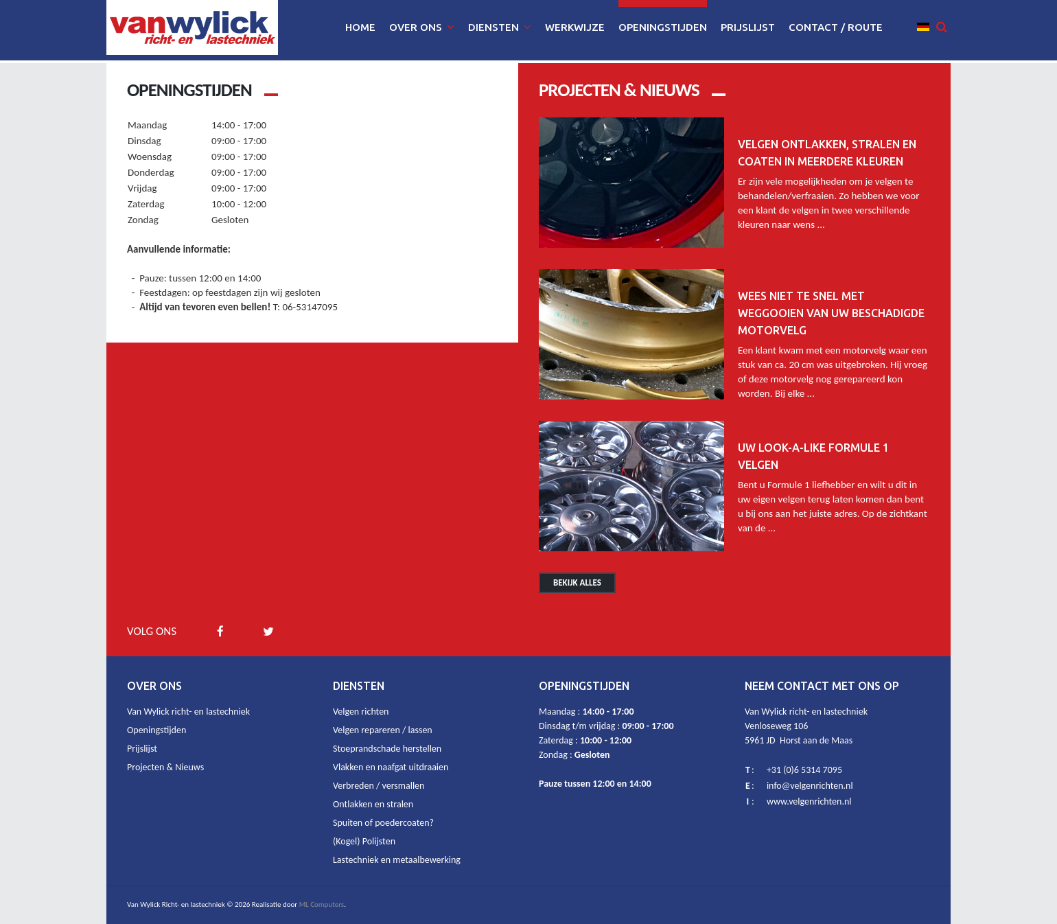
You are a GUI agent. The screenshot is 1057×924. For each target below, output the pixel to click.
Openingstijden (156, 730)
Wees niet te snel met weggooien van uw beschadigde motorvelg (831, 313)
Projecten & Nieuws (165, 767)
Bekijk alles (577, 582)
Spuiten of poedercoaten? (383, 823)
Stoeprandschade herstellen (387, 748)
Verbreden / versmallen (378, 786)
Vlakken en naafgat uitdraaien (390, 767)
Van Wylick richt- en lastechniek (188, 711)
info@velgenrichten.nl (810, 786)
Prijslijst (142, 748)
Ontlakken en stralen (373, 804)
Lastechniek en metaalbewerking (397, 860)
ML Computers (322, 904)
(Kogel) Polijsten (364, 841)
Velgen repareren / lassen (382, 730)
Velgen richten (360, 711)
